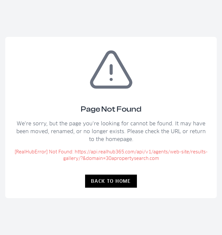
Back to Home (111, 181)
